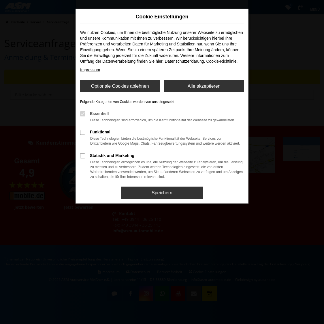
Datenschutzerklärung (184, 61)
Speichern (162, 192)
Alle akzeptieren (204, 86)
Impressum (90, 70)
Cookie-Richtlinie (221, 61)
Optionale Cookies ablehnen (120, 86)
